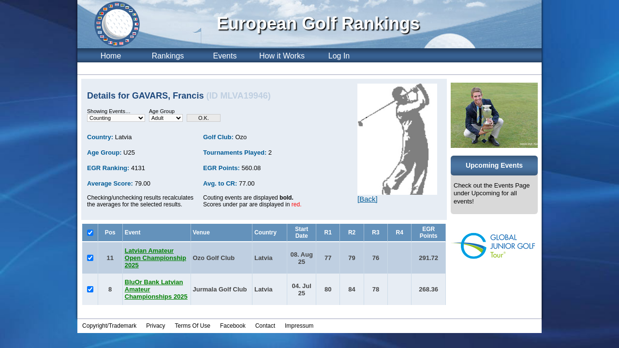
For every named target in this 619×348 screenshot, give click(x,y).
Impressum (299, 325)
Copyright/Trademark (109, 325)
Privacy (155, 325)
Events (225, 56)
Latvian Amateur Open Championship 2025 (155, 258)
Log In (339, 56)
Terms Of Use (192, 325)
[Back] (367, 199)
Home (111, 56)
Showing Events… (109, 111)
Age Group (162, 111)
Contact (265, 325)
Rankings (168, 56)
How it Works (282, 56)
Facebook (233, 325)
